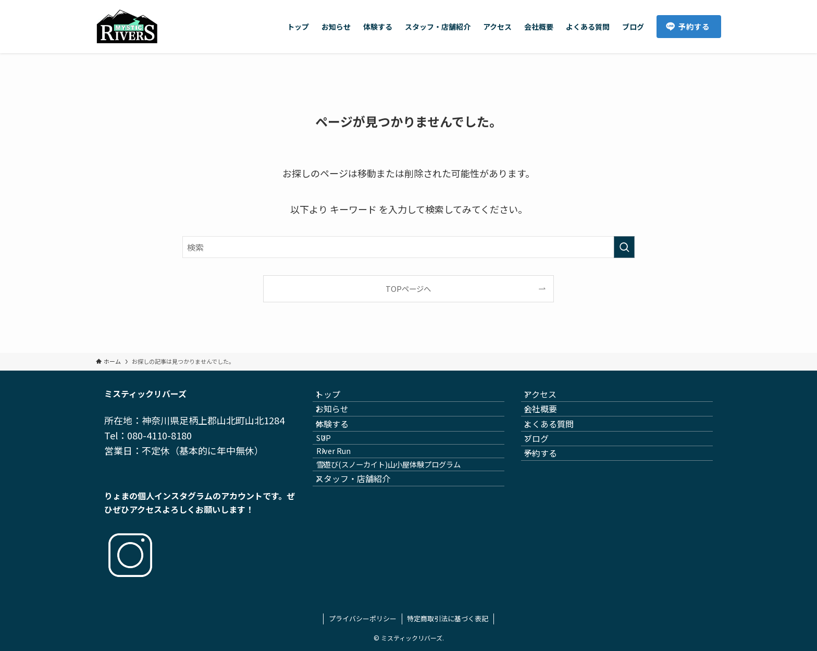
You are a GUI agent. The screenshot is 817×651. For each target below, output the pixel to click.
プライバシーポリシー (363, 618)
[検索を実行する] (624, 247)
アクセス (550, 399)
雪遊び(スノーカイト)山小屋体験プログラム (403, 516)
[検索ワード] (408, 247)
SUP (338, 471)
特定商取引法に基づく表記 (447, 618)
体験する (341, 448)
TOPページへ (408, 288)
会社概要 (550, 423)
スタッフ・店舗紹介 (362, 540)
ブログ (546, 473)
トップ (337, 399)
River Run (348, 493)
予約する (550, 498)
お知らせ (341, 423)
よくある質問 (559, 448)
